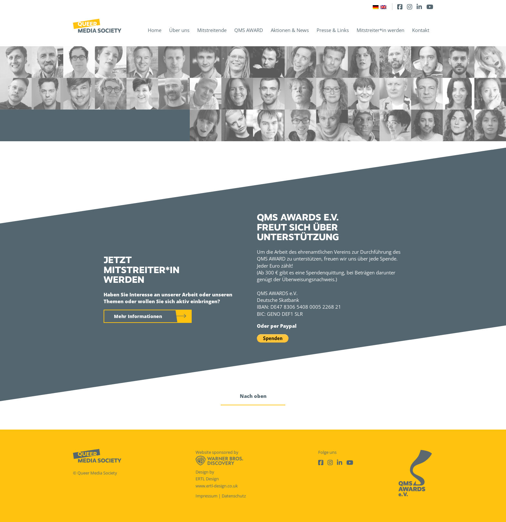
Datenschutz (234, 496)
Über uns (179, 30)
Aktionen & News (290, 30)
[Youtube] (429, 7)
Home (154, 30)
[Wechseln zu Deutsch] (376, 6)
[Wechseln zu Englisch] (383, 6)
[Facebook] (399, 7)
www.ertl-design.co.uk (217, 486)
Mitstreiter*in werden (380, 30)
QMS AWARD (248, 30)
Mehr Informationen (138, 316)
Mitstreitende (212, 30)
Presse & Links (333, 30)
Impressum (207, 496)
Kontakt (420, 30)
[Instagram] (409, 7)
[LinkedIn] (419, 7)
